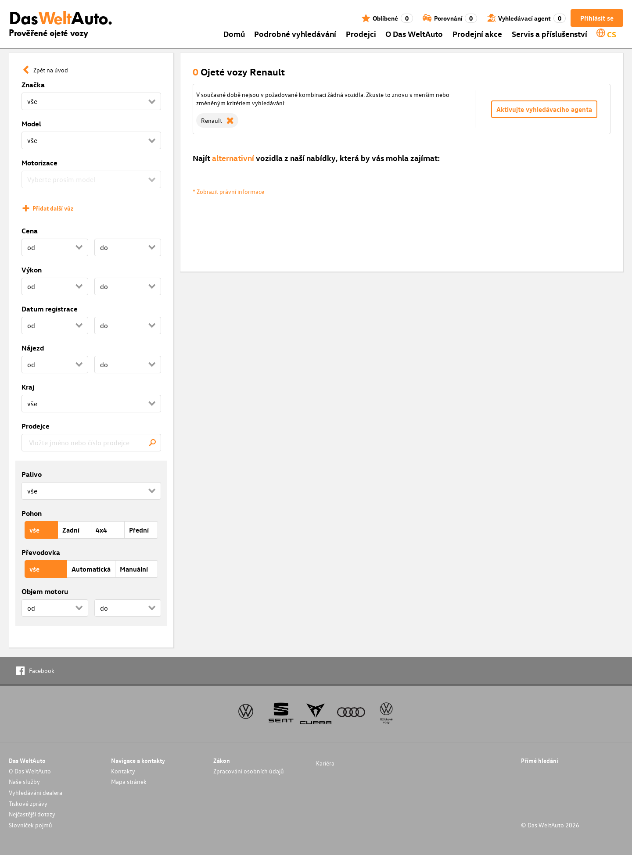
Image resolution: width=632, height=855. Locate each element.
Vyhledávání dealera (35, 792)
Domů (234, 34)
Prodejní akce (477, 34)
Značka (33, 84)
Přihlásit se (597, 18)
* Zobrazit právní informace (228, 191)
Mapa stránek (129, 781)
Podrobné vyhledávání (295, 34)
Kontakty (123, 771)
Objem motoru (45, 591)
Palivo (32, 474)
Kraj (28, 387)
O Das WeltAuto (414, 34)
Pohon (32, 513)
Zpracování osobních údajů (248, 771)
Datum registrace (50, 308)
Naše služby (24, 781)
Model (31, 123)
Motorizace (39, 162)
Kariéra (325, 763)
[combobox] (91, 442)
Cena (30, 230)
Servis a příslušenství (549, 34)
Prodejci (361, 34)
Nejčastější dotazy (32, 814)
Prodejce (36, 426)
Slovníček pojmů (30, 825)
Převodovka (41, 552)
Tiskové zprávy (28, 803)
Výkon (32, 269)
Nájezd (33, 347)
